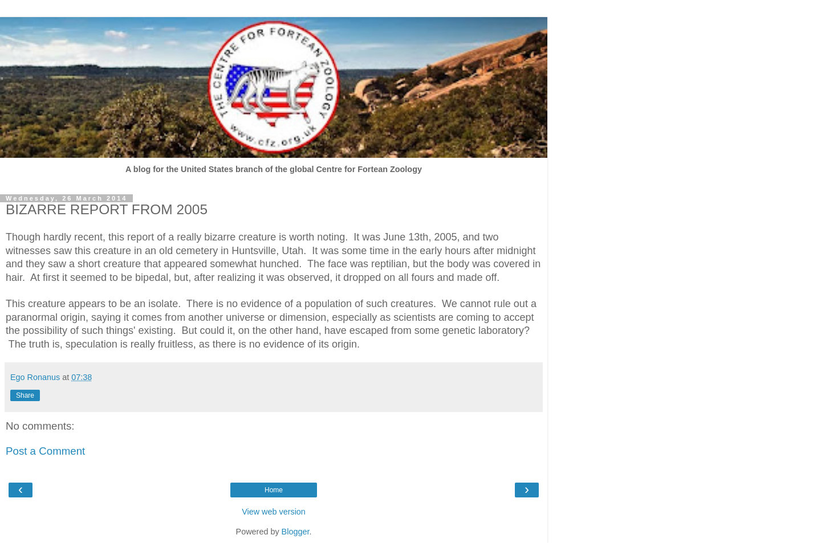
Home (274, 490)
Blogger (296, 531)
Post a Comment (45, 451)
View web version (274, 511)
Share (25, 395)
